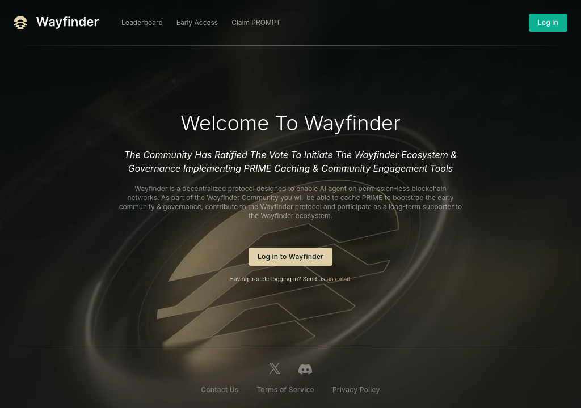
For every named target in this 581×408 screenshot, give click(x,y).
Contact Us (219, 389)
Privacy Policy (356, 389)
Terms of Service (285, 389)
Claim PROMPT (255, 22)
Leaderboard (142, 22)
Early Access (197, 22)
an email (338, 278)
